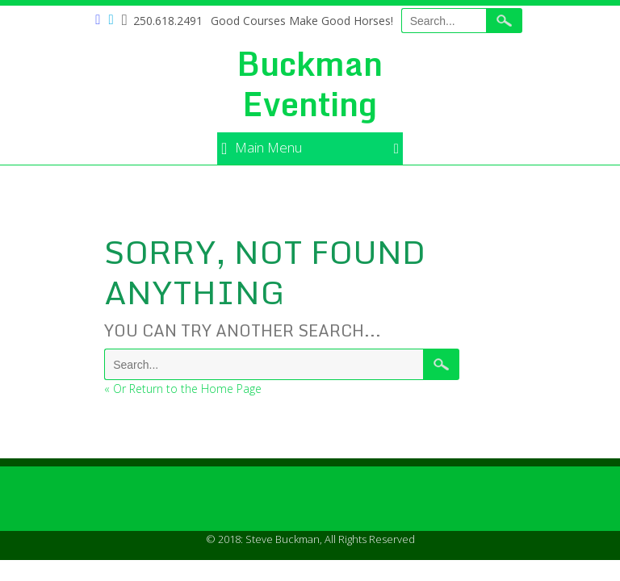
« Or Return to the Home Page (183, 388)
